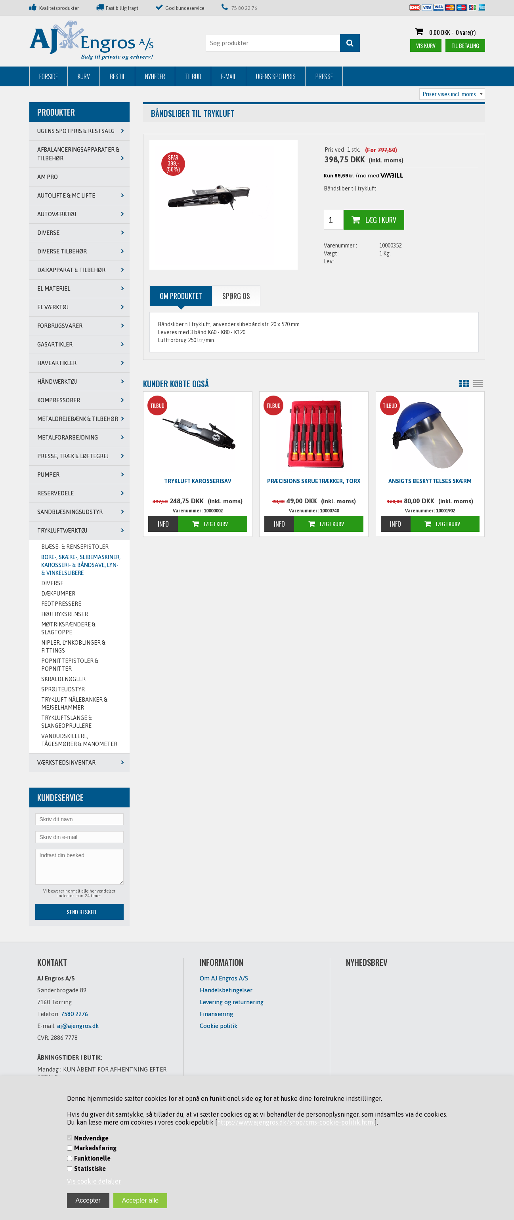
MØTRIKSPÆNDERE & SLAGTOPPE (68, 628)
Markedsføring (95, 1147)
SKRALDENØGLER (63, 679)
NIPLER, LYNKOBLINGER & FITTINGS (73, 647)
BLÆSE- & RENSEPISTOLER (75, 547)
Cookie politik (218, 1025)
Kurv (84, 76)
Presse (324, 76)
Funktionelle (92, 1158)
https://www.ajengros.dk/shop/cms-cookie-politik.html (296, 1122)
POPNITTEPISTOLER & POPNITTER (69, 665)
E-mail (228, 76)
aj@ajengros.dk (78, 1025)
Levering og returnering (232, 1002)
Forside (48, 76)
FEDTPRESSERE (61, 604)
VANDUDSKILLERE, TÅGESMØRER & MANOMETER (79, 740)
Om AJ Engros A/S (224, 978)
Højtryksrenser (64, 614)
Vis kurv (426, 45)
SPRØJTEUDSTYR (63, 689)
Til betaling (465, 45)
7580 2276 (74, 1014)
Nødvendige (91, 1138)
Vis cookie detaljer (94, 1181)
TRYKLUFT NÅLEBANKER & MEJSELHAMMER (74, 704)
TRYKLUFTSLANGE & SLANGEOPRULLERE (66, 722)
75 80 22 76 (244, 8)
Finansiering (216, 1014)
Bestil (117, 76)
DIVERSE (52, 583)
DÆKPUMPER (58, 593)
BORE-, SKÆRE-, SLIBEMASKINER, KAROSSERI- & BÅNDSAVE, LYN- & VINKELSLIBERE (80, 565)
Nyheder (155, 76)
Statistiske (90, 1168)
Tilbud (193, 76)
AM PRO (47, 177)
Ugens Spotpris (276, 76)
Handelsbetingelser (226, 990)
